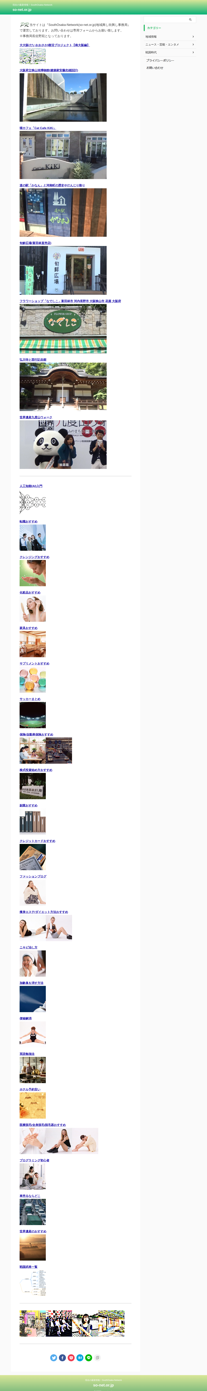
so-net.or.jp (22, 10)
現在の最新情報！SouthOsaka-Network (103, 1375)
